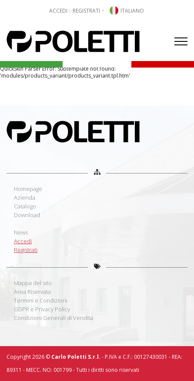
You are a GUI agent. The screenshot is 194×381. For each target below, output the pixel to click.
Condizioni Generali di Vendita (53, 318)
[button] (125, 10)
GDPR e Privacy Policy (42, 309)
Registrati (25, 250)
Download (27, 215)
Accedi (23, 241)
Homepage (28, 189)
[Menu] (180, 41)
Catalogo (25, 206)
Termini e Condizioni (40, 300)
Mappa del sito (33, 283)
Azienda (24, 197)
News (21, 232)
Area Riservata (32, 292)
